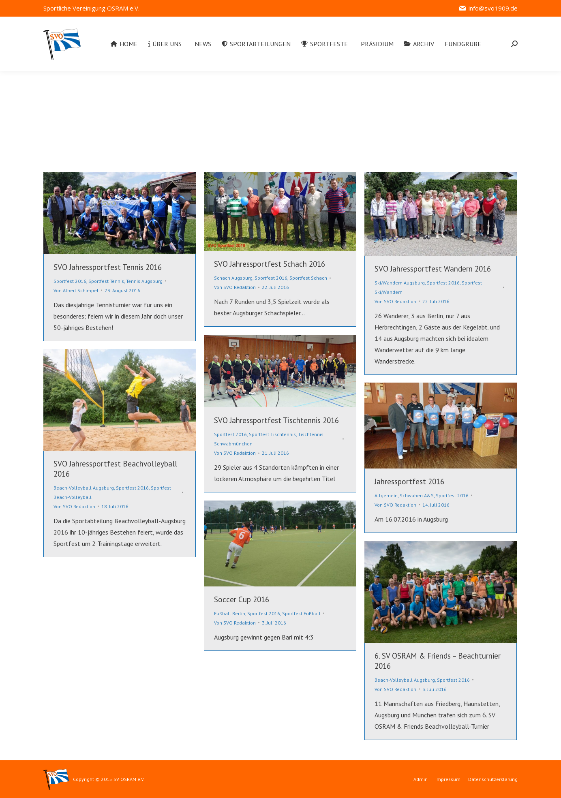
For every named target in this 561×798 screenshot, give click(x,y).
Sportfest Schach (308, 278)
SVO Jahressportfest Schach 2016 (269, 264)
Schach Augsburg (233, 278)
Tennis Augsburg (144, 281)
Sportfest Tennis (106, 281)
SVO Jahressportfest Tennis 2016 (108, 267)
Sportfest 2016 (70, 281)
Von (76, 290)
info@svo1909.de (488, 8)
